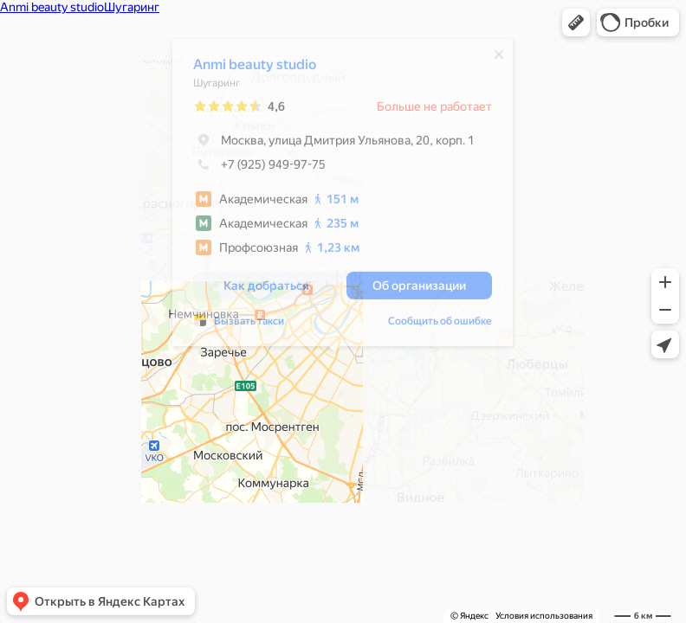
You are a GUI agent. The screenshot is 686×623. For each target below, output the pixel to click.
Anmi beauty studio (245, 69)
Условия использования (543, 615)
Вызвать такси (240, 325)
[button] (576, 22)
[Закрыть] (490, 59)
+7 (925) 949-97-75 (250, 169)
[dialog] (334, 196)
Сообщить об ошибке (431, 325)
